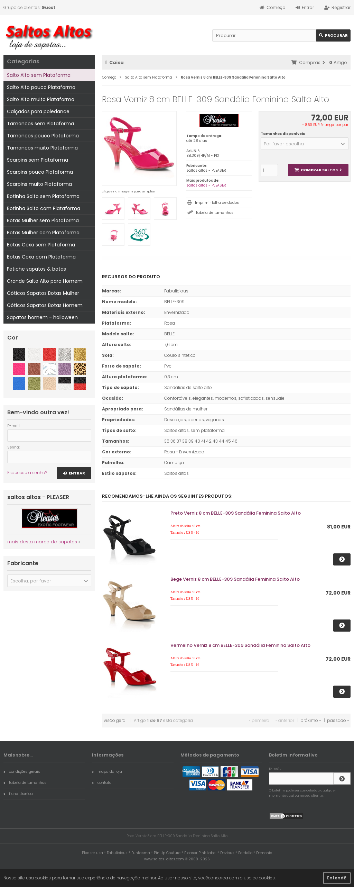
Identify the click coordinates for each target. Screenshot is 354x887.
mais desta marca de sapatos (42, 541)
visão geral (115, 720)
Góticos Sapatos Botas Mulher (43, 293)
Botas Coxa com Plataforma (41, 256)
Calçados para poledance (38, 111)
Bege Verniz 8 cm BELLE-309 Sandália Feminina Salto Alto (235, 579)
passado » (338, 720)
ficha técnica (18, 793)
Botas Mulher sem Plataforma (43, 220)
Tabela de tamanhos (214, 212)
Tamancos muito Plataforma (42, 147)
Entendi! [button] (336, 878)
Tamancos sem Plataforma (40, 123)
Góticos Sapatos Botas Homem (45, 305)
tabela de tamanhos (25, 782)
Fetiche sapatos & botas (36, 268)
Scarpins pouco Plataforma (40, 172)
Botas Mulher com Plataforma (43, 232)
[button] (304, 143)
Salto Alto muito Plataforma (40, 99)
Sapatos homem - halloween (42, 317)
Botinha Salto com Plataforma (43, 208)
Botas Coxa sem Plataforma (41, 244)
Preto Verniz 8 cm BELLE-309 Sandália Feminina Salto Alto (235, 513)
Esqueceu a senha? (27, 473)
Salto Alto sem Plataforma (39, 75)
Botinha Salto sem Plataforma (43, 196)
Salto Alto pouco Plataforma (41, 87)
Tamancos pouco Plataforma (43, 135)
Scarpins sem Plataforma (37, 159)
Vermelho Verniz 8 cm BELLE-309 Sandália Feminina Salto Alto (240, 645)
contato (101, 782)
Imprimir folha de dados (217, 202)
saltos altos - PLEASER (206, 185)
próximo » (310, 720)
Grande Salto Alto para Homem (45, 281)
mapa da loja (107, 771)
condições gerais (21, 771)
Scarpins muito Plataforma (39, 184)
